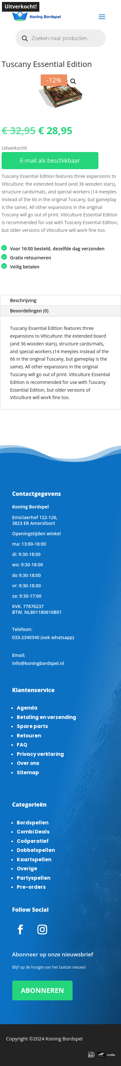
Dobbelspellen (36, 850)
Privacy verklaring (40, 754)
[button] (73, 81)
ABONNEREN (42, 990)
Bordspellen (32, 822)
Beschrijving (23, 300)
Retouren (29, 735)
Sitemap (28, 772)
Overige (27, 868)
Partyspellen (33, 878)
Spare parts (32, 726)
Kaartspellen (34, 859)
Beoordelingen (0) (29, 311)
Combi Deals (33, 831)
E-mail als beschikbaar (50, 160)
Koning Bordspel (64, 1038)
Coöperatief (33, 841)
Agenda (27, 707)
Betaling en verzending (46, 717)
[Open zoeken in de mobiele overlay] (60, 38)
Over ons (28, 763)
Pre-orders (31, 887)
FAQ (22, 744)
